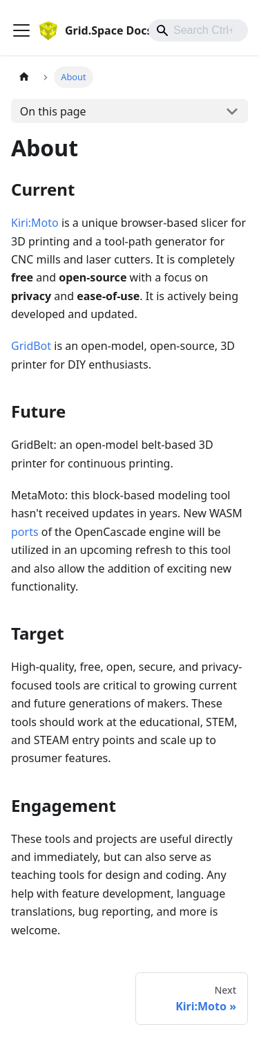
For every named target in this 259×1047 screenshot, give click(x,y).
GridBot (31, 345)
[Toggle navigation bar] (21, 30)
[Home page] (24, 77)
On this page (53, 111)
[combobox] (198, 30)
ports (25, 531)
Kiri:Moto (35, 222)
